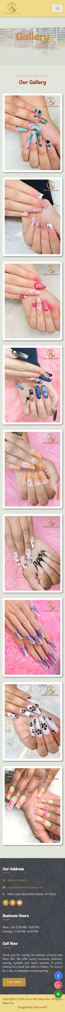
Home (22, 46)
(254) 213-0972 (17, 880)
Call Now (14, 982)
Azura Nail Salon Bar (37, 999)
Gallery (40, 46)
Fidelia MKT (40, 1007)
